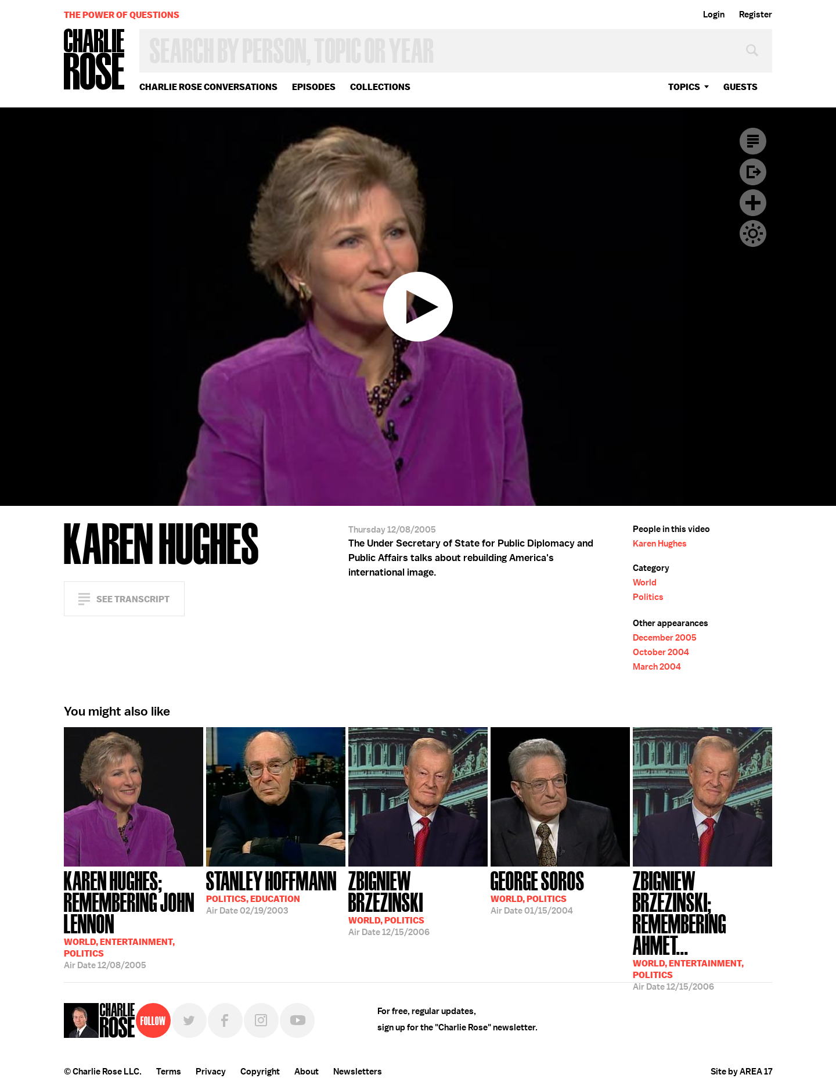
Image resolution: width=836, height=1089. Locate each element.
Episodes (314, 86)
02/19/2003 (271, 892)
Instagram (261, 1020)
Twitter (189, 1020)
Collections (380, 86)
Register (755, 14)
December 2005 (665, 638)
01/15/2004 (538, 892)
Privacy (211, 1071)
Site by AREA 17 (741, 1071)
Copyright (260, 1071)
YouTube (297, 1020)
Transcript (753, 141)
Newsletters (357, 1071)
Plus (753, 202)
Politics (648, 597)
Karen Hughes (660, 543)
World (645, 582)
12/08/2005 (133, 919)
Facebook (225, 1020)
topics (684, 86)
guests (740, 86)
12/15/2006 (418, 902)
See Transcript (133, 599)
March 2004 (657, 667)
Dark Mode (753, 233)
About (306, 1071)
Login (714, 14)
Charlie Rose (94, 60)
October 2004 (661, 652)
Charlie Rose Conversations (208, 86)
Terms (168, 1071)
